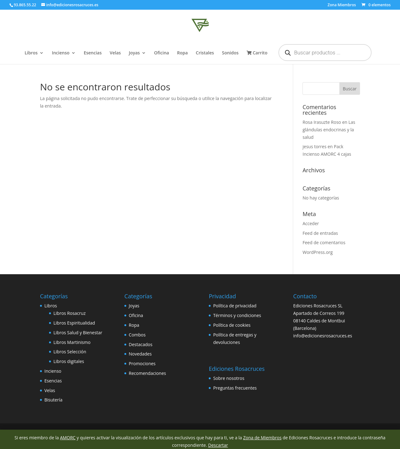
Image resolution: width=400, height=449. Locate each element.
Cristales (205, 53)
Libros (31, 53)
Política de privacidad (234, 306)
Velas (115, 53)
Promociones (142, 363)
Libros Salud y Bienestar (77, 332)
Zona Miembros (342, 5)
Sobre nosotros (228, 378)
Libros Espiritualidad (74, 323)
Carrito (257, 53)
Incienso (60, 53)
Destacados (140, 344)
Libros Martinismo (72, 342)
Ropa (182, 53)
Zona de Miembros (262, 438)
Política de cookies (232, 325)
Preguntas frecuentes (235, 388)
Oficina (161, 53)
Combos (137, 335)
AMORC (68, 438)
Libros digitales (68, 361)
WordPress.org (317, 252)
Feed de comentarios (323, 242)
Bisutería (53, 400)
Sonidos (230, 53)
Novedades (140, 354)
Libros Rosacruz (69, 313)
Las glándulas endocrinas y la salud (328, 129)
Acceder (310, 223)
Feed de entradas (320, 233)
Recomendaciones (147, 373)
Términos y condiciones (237, 315)
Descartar (218, 445)
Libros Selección (69, 352)
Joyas (134, 53)
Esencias (93, 53)
